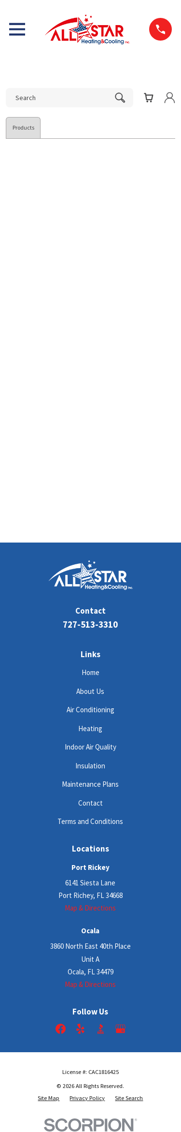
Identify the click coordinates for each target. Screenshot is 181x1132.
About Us (90, 691)
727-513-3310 (90, 624)
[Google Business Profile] (120, 1029)
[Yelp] (80, 1029)
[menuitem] (48, 1098)
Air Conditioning (90, 709)
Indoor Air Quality (90, 746)
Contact (90, 803)
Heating (90, 728)
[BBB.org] (101, 1029)
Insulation (90, 765)
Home (90, 672)
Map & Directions (90, 907)
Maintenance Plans (90, 784)
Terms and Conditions (90, 821)
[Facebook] (61, 1029)
